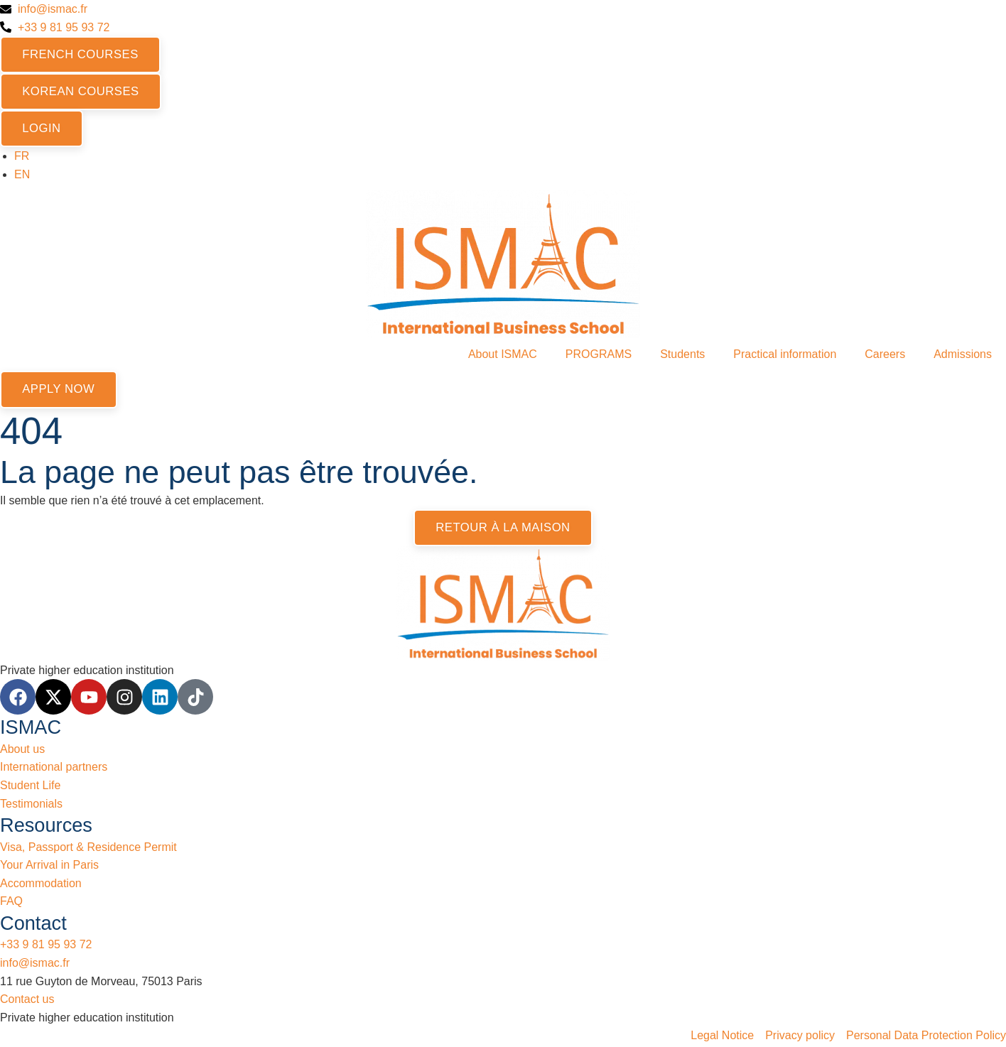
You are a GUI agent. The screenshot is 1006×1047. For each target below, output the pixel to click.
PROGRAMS (599, 355)
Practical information (784, 355)
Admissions (963, 355)
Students (682, 355)
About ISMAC (502, 355)
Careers (885, 355)
